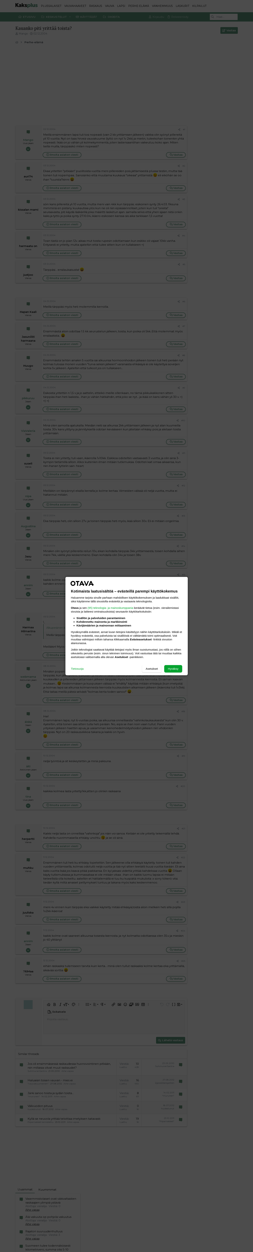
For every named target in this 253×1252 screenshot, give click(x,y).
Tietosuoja (77, 668)
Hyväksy (173, 668)
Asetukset (152, 668)
